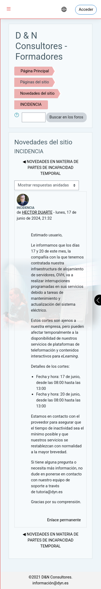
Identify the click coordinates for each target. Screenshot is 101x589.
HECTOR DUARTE (37, 212)
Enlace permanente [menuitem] (64, 519)
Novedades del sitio (37, 93)
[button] (17, 117)
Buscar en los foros (66, 117)
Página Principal (34, 71)
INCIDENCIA (30, 104)
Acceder (86, 9)
